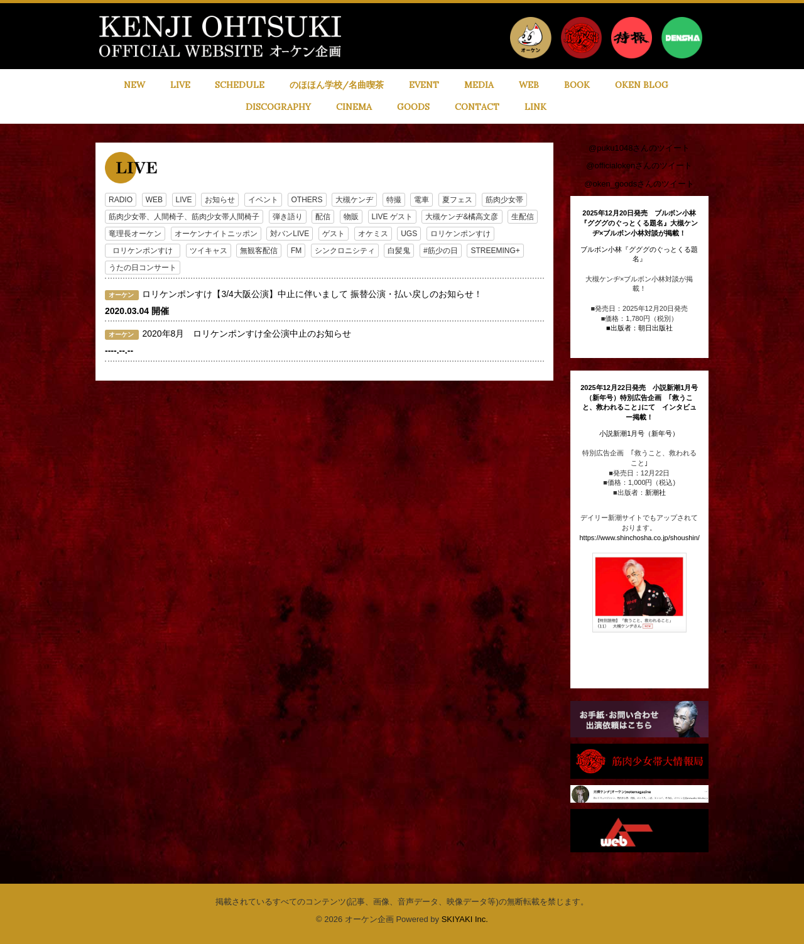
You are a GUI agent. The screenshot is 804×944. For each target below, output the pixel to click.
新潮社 (655, 492)
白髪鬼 (399, 250)
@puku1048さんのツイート (639, 148)
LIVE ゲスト (392, 216)
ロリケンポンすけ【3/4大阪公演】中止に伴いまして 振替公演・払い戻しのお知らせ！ (312, 294)
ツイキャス (208, 250)
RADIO (121, 199)
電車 (421, 199)
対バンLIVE (289, 233)
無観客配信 (259, 250)
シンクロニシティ (345, 250)
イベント (263, 199)
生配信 (522, 216)
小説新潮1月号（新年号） (639, 433)
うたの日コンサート (143, 267)
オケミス (373, 233)
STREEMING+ (494, 250)
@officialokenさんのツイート (639, 165)
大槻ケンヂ (354, 199)
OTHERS (307, 199)
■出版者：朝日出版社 (639, 328)
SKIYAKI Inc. (465, 919)
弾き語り (288, 216)
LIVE (184, 199)
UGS (409, 233)
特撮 (393, 199)
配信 (322, 216)
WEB (154, 199)
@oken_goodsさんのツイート (639, 183)
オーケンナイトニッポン (216, 233)
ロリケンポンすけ (460, 233)
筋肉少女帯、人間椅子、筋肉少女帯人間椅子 (184, 216)
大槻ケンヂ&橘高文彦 (461, 216)
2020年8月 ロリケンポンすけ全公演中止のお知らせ (246, 333)
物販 (351, 216)
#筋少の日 (440, 250)
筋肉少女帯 (504, 199)
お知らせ (220, 199)
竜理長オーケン (135, 233)
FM (296, 250)
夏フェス (457, 199)
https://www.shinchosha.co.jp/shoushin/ (640, 537)
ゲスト (333, 233)
